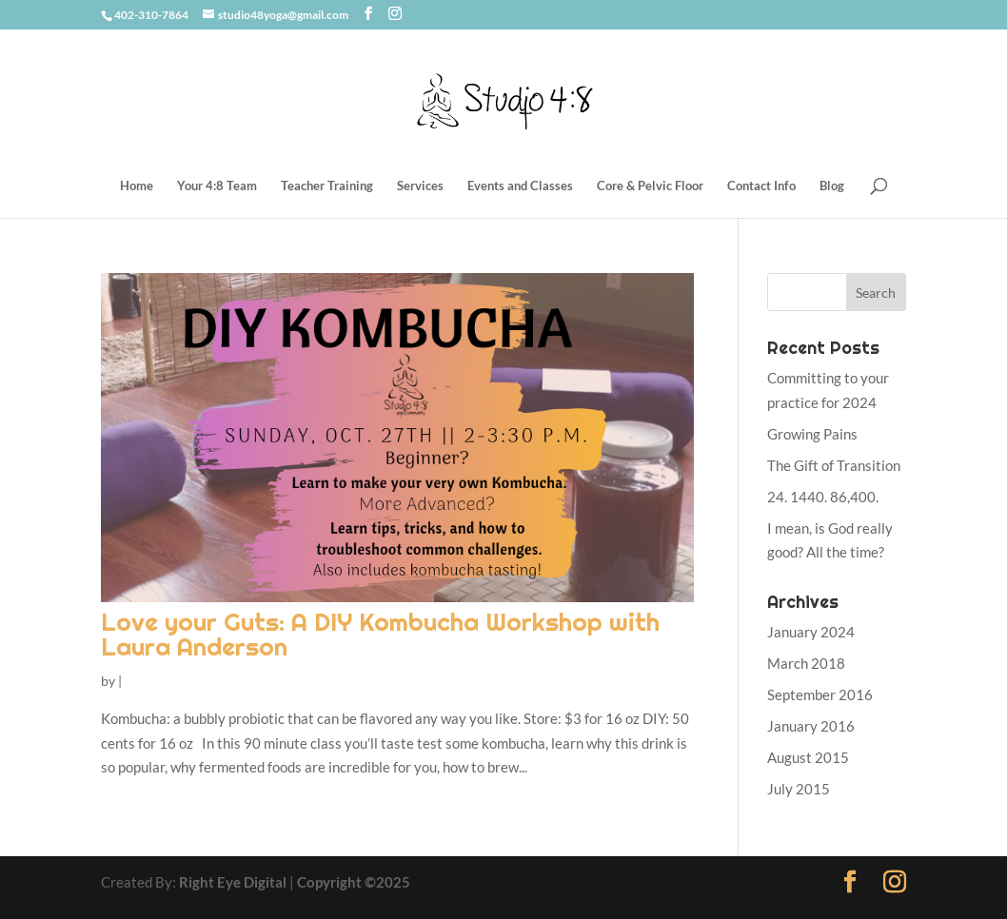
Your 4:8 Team (217, 186)
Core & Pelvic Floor (650, 186)
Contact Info (761, 186)
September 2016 (820, 694)
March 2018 (806, 663)
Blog (831, 186)
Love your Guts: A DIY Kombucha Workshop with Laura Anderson (380, 634)
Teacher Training (327, 186)
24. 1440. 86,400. (823, 496)
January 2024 (811, 631)
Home (136, 186)
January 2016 (811, 725)
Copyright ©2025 (353, 881)
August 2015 (808, 757)
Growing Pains (812, 433)
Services (420, 186)
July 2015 (798, 788)
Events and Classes (520, 186)
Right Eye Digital (232, 881)
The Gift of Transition (833, 465)
